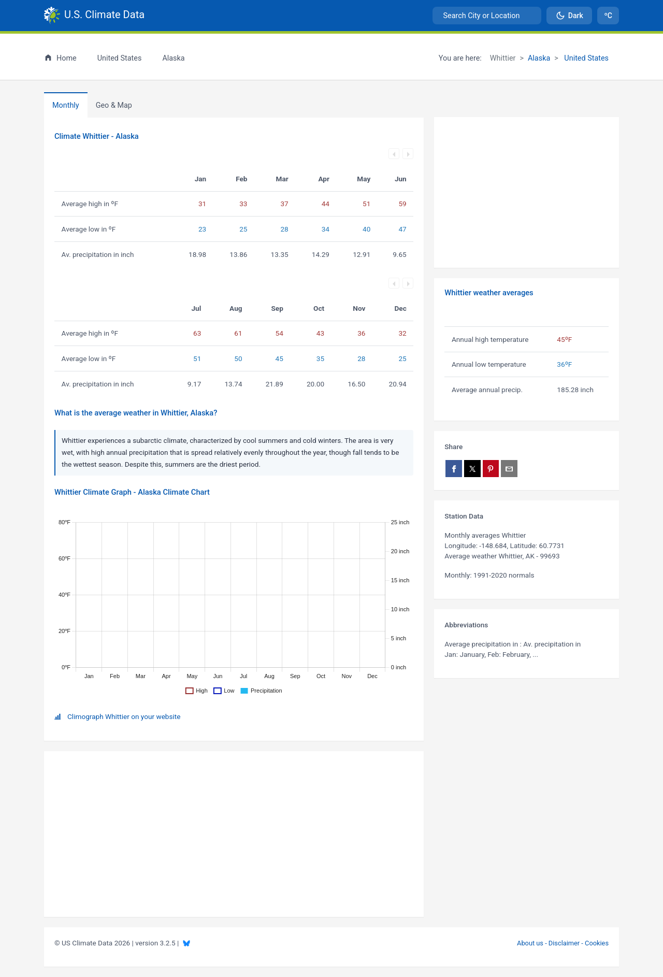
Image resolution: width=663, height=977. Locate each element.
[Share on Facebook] (453, 468)
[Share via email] (509, 468)
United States (586, 58)
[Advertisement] (526, 192)
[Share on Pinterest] (491, 468)
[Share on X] (472, 468)
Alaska (539, 58)
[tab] (114, 105)
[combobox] (487, 15)
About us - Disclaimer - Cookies (563, 943)
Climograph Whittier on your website (123, 716)
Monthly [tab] (65, 105)
